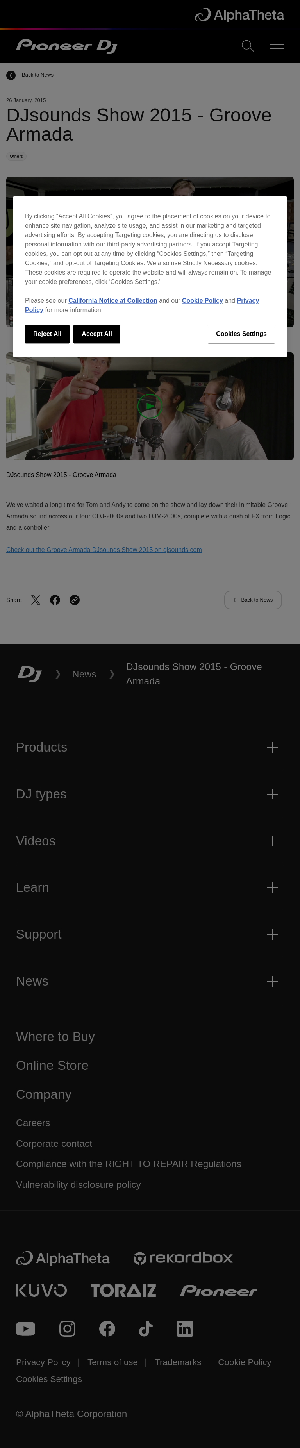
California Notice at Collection (112, 300)
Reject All (47, 333)
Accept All (97, 333)
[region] (150, 276)
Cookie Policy (202, 300)
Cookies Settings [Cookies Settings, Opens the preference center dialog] (241, 333)
